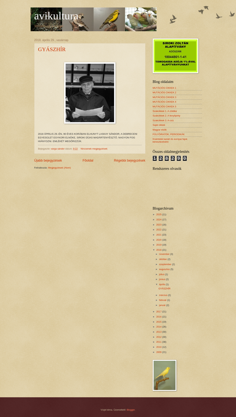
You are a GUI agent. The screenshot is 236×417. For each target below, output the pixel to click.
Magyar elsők (160, 129)
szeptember (165, 264)
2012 (159, 337)
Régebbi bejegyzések (129, 160)
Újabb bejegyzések (48, 160)
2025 (159, 214)
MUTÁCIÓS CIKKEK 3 (164, 97)
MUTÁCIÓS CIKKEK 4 (164, 101)
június (162, 279)
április (162, 284)
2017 (159, 311)
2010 (159, 347)
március (163, 295)
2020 (159, 239)
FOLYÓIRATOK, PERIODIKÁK (169, 134)
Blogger (131, 409)
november (164, 254)
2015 (159, 321)
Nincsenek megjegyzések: (95, 148)
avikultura (56, 16)
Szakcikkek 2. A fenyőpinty (166, 115)
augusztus (164, 269)
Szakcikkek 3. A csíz (163, 120)
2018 (159, 249)
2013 (159, 331)
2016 (159, 316)
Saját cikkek (159, 125)
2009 (159, 352)
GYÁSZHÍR (52, 49)
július (162, 274)
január (162, 305)
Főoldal (88, 160)
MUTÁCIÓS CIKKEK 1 (164, 88)
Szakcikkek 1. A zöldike (165, 111)
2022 (159, 229)
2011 (159, 342)
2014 (159, 326)
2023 (159, 224)
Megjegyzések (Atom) (59, 167)
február (163, 300)
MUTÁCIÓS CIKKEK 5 (164, 106)
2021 (159, 234)
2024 (159, 219)
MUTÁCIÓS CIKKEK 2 (164, 92)
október (163, 259)
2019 (159, 244)
